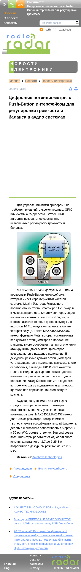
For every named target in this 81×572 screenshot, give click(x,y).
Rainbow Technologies (47, 457)
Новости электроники (57, 81)
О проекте (11, 18)
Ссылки (35, 559)
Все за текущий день (52, 468)
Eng (7, 568)
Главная (14, 81)
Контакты (10, 23)
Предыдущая (22, 468)
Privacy (35, 568)
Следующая (21, 476)
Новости (9, 13)
